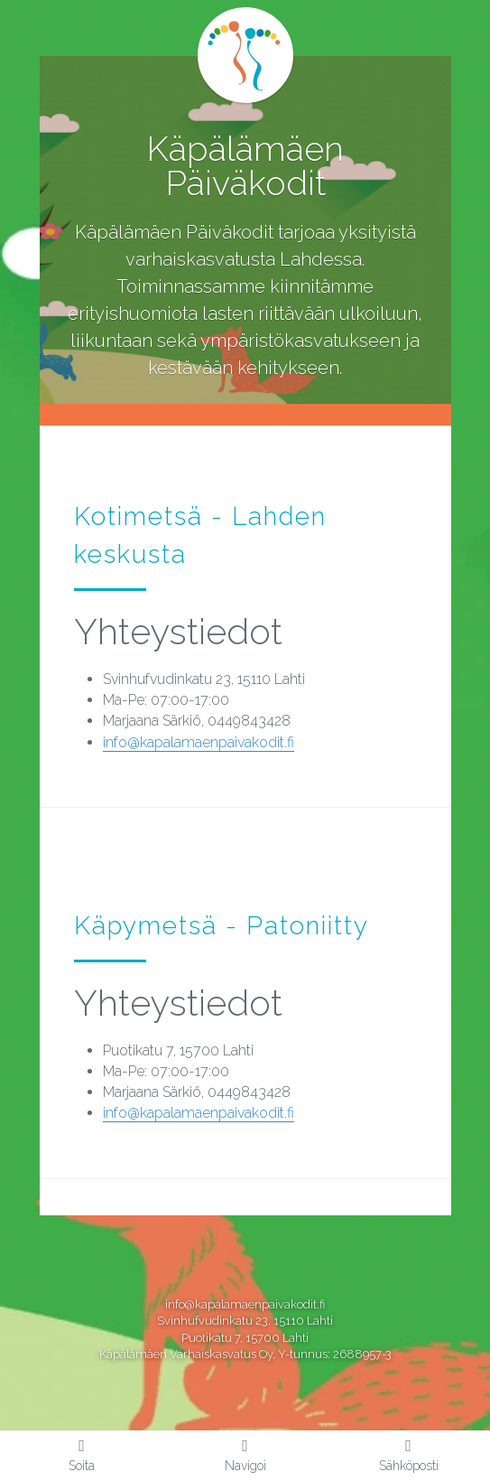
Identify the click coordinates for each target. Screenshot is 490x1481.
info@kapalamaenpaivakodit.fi (198, 742)
